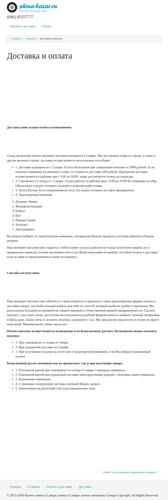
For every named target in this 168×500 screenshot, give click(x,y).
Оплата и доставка (22, 26)
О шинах (30, 39)
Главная (16, 39)
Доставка (85, 486)
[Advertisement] (84, 93)
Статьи (46, 26)
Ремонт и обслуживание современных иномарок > (130, 472)
